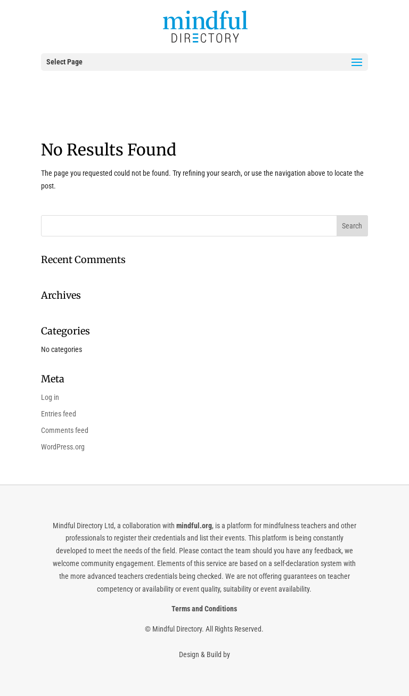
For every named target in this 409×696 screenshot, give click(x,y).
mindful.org (194, 525)
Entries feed (58, 414)
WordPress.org (63, 447)
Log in (50, 397)
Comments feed (64, 430)
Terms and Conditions (204, 608)
